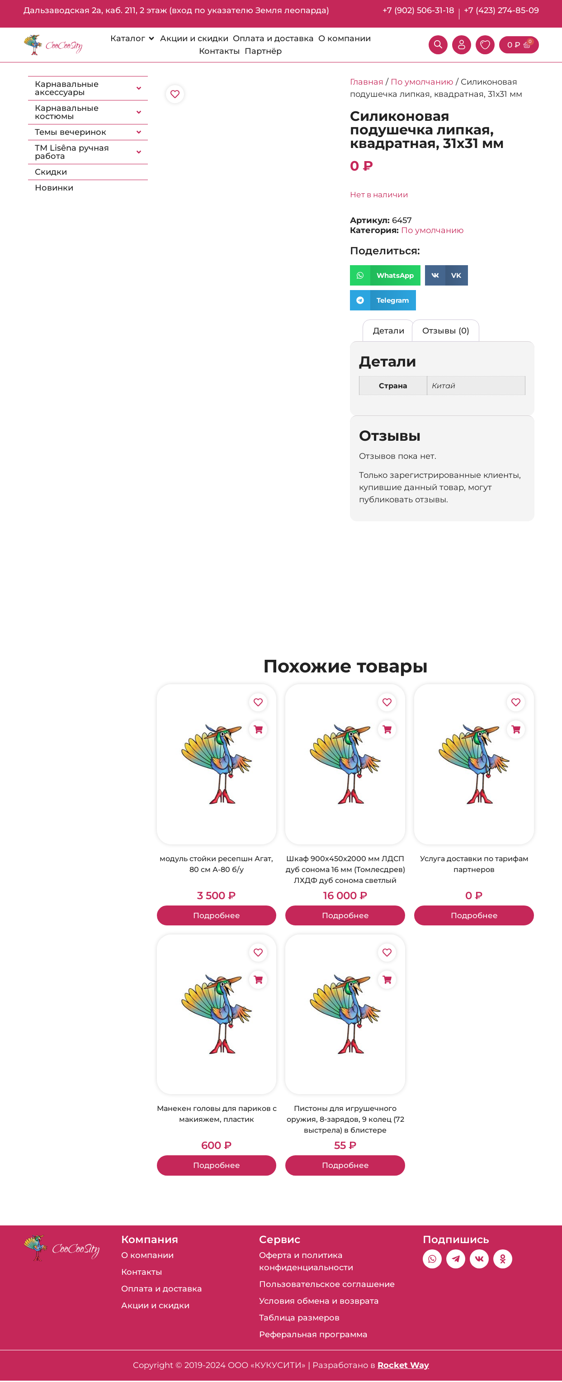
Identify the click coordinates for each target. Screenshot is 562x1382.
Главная (366, 82)
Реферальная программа (313, 1336)
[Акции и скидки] (194, 38)
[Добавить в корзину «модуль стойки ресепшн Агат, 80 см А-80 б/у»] (258, 729)
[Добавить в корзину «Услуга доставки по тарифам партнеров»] (516, 729)
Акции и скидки (155, 1307)
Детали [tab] (388, 331)
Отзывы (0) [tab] (445, 331)
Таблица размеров (299, 1319)
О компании (147, 1257)
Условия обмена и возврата (319, 1302)
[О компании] (344, 38)
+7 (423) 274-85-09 (501, 10)
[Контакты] (219, 51)
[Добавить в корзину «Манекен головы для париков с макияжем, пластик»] (258, 981)
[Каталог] (133, 38)
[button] (385, 275)
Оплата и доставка (161, 1290)
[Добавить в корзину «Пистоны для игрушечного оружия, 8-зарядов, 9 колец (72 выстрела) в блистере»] (387, 981)
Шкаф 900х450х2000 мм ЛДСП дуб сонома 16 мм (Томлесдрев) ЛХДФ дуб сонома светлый (345, 869)
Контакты (141, 1273)
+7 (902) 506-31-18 (418, 10)
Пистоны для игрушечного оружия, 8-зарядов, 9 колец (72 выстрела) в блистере (345, 1120)
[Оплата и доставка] (273, 38)
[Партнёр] (263, 51)
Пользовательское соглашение (327, 1286)
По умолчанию (422, 82)
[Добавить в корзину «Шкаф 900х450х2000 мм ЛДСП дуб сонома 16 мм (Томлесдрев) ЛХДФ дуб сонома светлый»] (387, 729)
